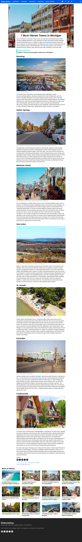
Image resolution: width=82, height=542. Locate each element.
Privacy (10, 528)
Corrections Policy (32, 528)
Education (41, 1)
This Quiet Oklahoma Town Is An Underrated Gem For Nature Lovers (51, 499)
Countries (24, 1)
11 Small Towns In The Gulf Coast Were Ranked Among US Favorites (10, 483)
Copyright (14, 528)
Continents (15, 1)
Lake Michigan (48, 42)
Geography (32, 1)
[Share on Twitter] (22, 460)
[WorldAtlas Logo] (6, 1)
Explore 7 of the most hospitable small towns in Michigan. (35, 52)
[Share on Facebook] (20, 460)
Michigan (38, 376)
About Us (18, 528)
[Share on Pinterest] (25, 460)
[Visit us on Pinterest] (10, 531)
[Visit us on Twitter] (7, 531)
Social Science (49, 1)
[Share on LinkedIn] (27, 460)
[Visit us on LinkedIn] (12, 531)
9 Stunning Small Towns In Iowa (10, 513)
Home (2, 528)
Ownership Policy (40, 528)
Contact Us (6, 528)
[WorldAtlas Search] (80, 1)
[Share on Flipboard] (17, 460)
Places (29, 464)
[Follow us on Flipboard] (2, 531)
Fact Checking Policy (25, 528)
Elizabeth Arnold (19, 464)
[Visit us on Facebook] (4, 531)
